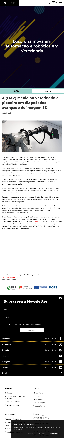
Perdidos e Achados (12, 405)
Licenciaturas (38, 393)
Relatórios (8, 429)
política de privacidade (26, 324)
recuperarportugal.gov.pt (11, 277)
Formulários (9, 425)
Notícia (16, 91)
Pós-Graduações (39, 403)
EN (56, 3)
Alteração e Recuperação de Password (15, 397)
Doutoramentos (39, 399)
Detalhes (48, 91)
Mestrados (37, 396)
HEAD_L (38, 221)
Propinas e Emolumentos (13, 419)
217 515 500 (39, 418)
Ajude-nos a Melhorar (12, 402)
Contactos (8, 393)
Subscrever (32, 330)
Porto (47, 339)
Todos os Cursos (39, 406)
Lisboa (53, 339)
